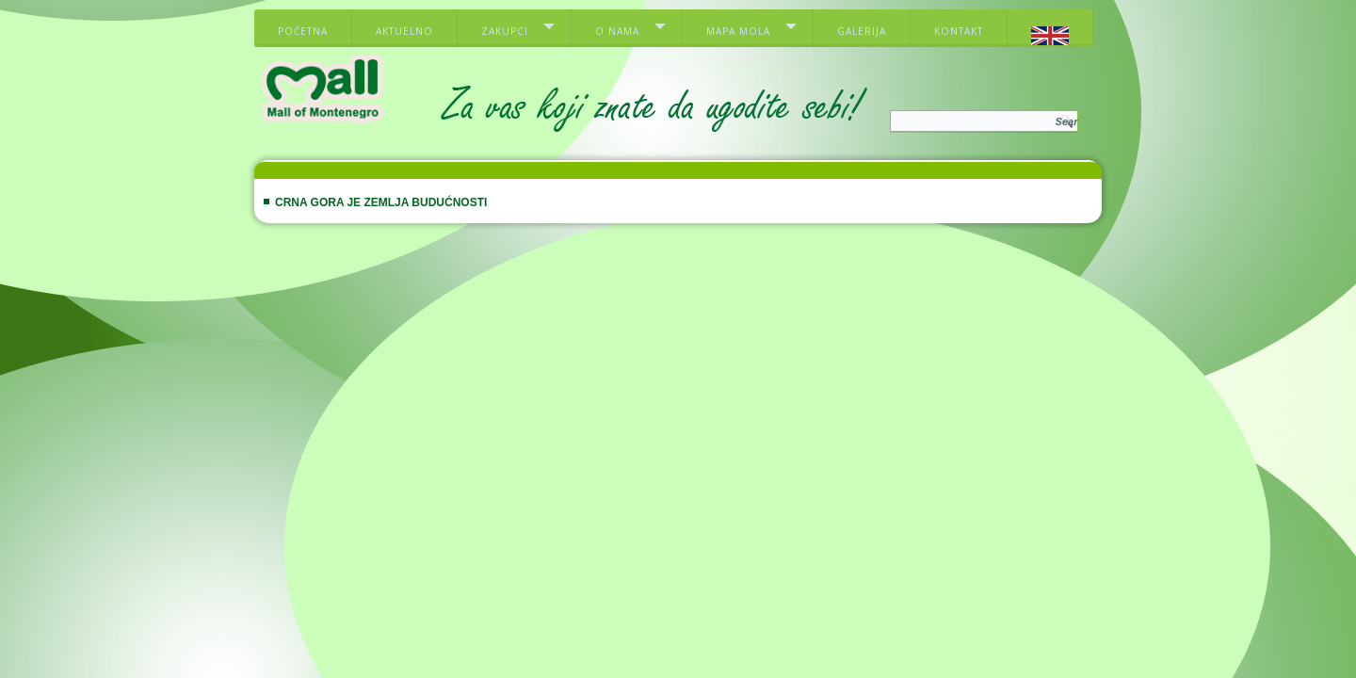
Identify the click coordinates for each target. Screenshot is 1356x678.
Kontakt (958, 31)
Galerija (861, 31)
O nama (617, 31)
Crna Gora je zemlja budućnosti (381, 202)
